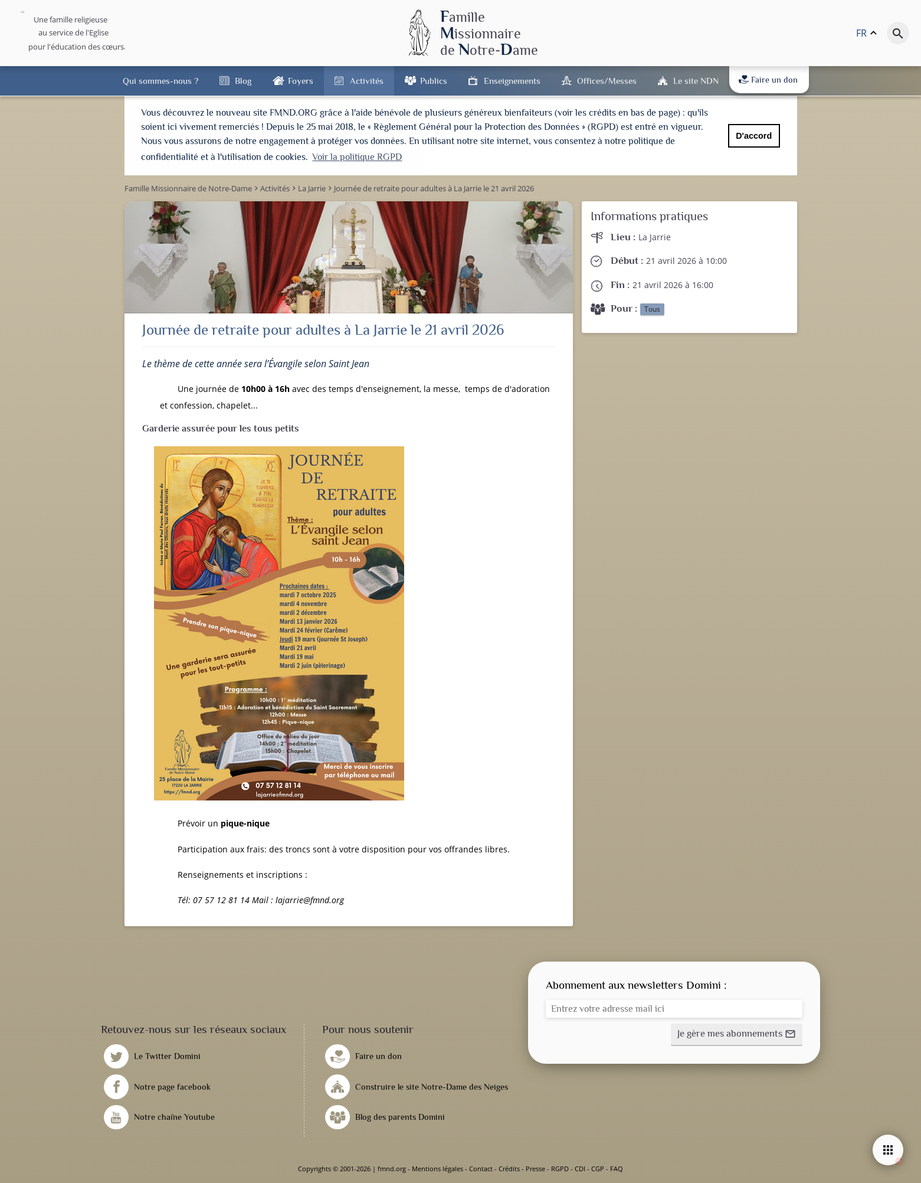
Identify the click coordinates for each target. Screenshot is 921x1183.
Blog (243, 81)
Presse (535, 1168)
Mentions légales (437, 1168)
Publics (433, 81)
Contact (481, 1168)
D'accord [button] (754, 135)
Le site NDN (696, 81)
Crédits (509, 1168)
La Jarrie (654, 237)
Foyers (300, 81)
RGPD (560, 1168)
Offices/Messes (607, 81)
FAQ (616, 1168)
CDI (580, 1168)
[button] (736, 1035)
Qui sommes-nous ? (160, 81)
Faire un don (768, 79)
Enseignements (512, 81)
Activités (367, 81)
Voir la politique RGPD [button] (357, 157)
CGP (597, 1168)
